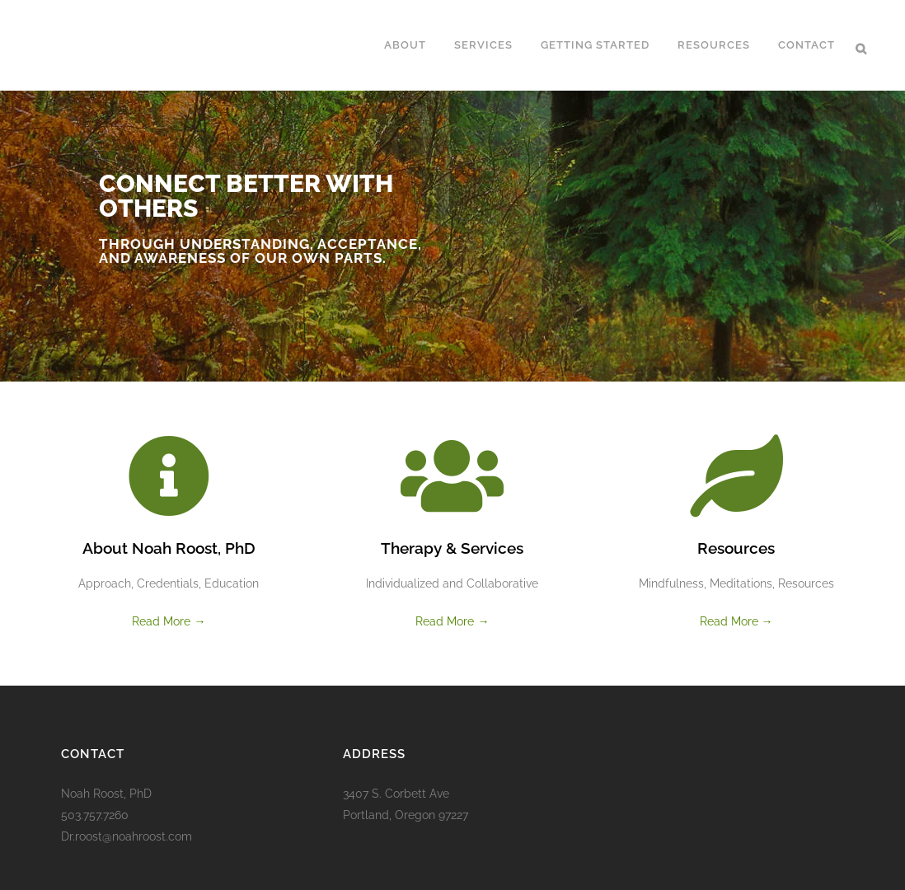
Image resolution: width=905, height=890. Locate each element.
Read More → (168, 621)
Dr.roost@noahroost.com (126, 836)
